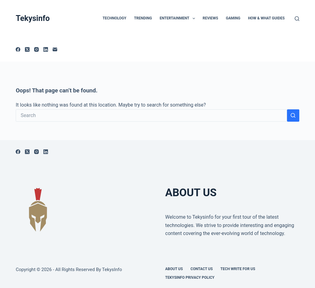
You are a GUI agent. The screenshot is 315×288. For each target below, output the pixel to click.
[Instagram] (36, 49)
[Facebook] (18, 49)
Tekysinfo (33, 18)
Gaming (233, 18)
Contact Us (201, 269)
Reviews (210, 18)
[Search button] (293, 115)
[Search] (297, 18)
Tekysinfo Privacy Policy (189, 277)
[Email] (55, 49)
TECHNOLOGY (114, 18)
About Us (174, 269)
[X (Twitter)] (27, 49)
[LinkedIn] (45, 49)
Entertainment (178, 18)
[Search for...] (151, 115)
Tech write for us (238, 269)
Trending (143, 18)
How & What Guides (266, 18)
